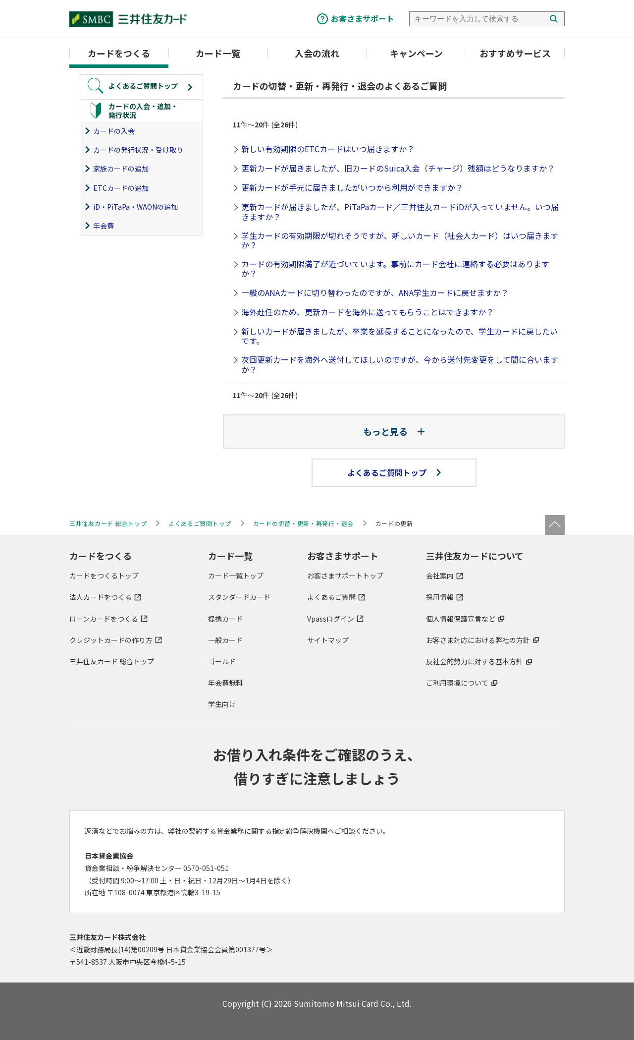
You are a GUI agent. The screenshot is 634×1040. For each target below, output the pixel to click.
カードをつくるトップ (104, 575)
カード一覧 (218, 53)
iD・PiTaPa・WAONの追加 (135, 207)
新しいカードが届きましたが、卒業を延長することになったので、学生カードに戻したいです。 (399, 336)
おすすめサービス (515, 53)
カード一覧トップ (236, 575)
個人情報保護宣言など (460, 619)
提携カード (225, 619)
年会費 (103, 226)
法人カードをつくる (100, 597)
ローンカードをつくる (103, 619)
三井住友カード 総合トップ (111, 661)
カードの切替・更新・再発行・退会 (303, 523)
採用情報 (440, 597)
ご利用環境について (457, 683)
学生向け (222, 704)
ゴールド (222, 661)
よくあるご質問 (331, 597)
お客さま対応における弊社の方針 (478, 640)
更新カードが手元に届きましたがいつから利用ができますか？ (352, 187)
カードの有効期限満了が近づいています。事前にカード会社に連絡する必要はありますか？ (395, 268)
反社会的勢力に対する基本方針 (474, 661)
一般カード (225, 640)
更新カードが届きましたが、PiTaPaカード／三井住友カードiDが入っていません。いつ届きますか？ (400, 211)
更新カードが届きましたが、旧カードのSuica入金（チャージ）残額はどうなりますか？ (398, 168)
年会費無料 (225, 683)
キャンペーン (416, 53)
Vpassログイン (330, 619)
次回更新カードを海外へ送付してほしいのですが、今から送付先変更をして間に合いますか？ (399, 364)
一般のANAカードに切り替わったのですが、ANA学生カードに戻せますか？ (375, 292)
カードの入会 (114, 131)
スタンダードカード (239, 597)
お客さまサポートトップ (345, 575)
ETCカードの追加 (121, 188)
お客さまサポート (362, 18)
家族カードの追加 (121, 168)
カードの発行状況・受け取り (138, 150)
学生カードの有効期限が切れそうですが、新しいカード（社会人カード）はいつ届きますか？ (399, 240)
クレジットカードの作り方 (111, 640)
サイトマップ (328, 640)
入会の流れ (317, 53)
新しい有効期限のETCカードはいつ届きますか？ (328, 149)
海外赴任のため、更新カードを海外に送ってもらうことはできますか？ (367, 312)
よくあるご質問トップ (394, 472)
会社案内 (440, 575)
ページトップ (555, 525)
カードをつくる (119, 53)
